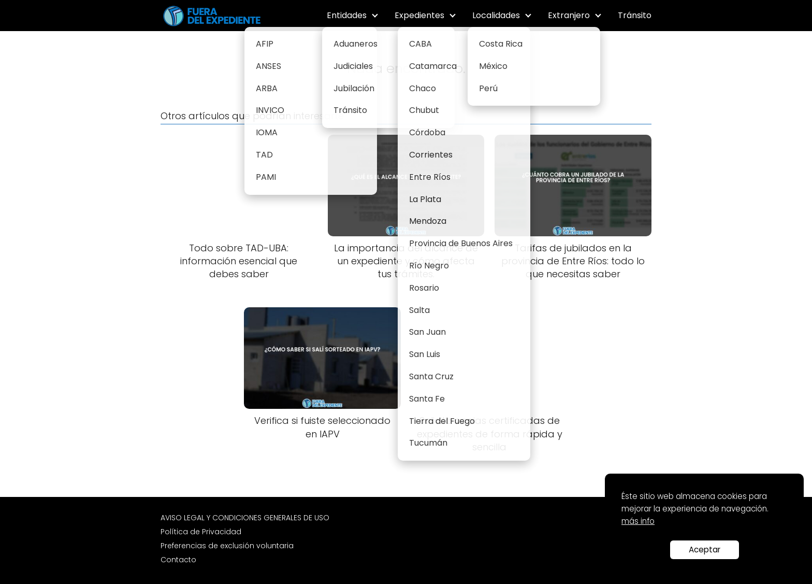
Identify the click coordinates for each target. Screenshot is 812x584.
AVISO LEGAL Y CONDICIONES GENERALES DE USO (245, 517)
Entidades (347, 15)
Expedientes (419, 15)
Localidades (496, 15)
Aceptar (704, 549)
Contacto (178, 559)
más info (638, 521)
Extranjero (569, 15)
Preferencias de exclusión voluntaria (227, 545)
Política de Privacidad (201, 531)
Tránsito (634, 15)
